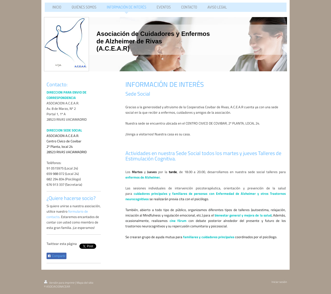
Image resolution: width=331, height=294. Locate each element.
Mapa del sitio (85, 283)
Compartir (56, 256)
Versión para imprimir (59, 283)
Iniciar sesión (279, 282)
